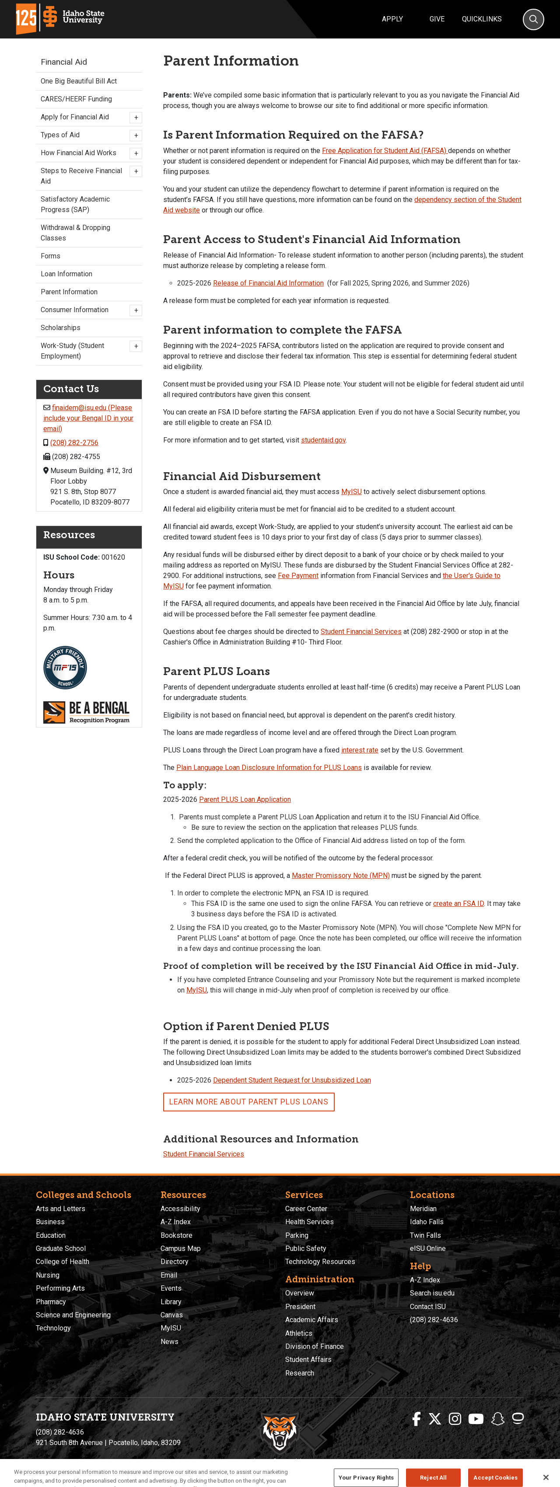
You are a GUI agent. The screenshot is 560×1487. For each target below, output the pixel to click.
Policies (257, 1461)
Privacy (233, 1461)
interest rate (359, 750)
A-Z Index (176, 1222)
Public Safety (305, 1248)
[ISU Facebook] (416, 1419)
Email (169, 1275)
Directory (175, 1261)
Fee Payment (298, 575)
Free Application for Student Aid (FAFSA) (385, 150)
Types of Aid (89, 135)
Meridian (423, 1209)
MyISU (351, 492)
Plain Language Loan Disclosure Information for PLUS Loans (269, 767)
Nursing (48, 1275)
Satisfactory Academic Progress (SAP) (75, 204)
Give (437, 19)
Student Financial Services (361, 631)
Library (171, 1302)
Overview (299, 1293)
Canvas (172, 1315)
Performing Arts (60, 1288)
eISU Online (428, 1248)
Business (50, 1222)
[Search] (533, 19)
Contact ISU (428, 1306)
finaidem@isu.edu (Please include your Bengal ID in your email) (88, 418)
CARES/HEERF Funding (76, 99)
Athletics (298, 1333)
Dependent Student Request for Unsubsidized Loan (292, 1080)
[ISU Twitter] (435, 1419)
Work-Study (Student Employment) (89, 350)
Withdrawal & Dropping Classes (75, 232)
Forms (50, 256)
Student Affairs (308, 1359)
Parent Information (69, 292)
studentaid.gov (323, 440)
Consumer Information (89, 310)
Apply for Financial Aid (89, 117)
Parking (296, 1235)
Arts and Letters (60, 1209)
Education (51, 1235)
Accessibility (180, 1209)
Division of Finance (314, 1346)
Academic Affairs (311, 1320)
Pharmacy (51, 1302)
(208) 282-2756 (74, 443)
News (169, 1341)
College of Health (62, 1261)
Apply (392, 19)
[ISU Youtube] (476, 1419)
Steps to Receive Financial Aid (89, 175)
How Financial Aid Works (89, 153)
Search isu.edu (432, 1293)
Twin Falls (425, 1235)
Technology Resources (320, 1261)
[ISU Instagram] (455, 1419)
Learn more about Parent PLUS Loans (249, 1101)
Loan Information (66, 274)
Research (299, 1373)
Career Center (306, 1209)
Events (171, 1288)
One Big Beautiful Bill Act (79, 81)
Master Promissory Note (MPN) (341, 875)
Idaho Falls (427, 1222)
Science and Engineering (73, 1315)
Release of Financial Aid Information (268, 283)
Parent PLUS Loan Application (245, 799)
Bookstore (176, 1235)
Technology (53, 1328)
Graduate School (61, 1248)
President (300, 1306)
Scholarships (60, 328)
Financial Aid (64, 62)
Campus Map (181, 1248)
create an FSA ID (458, 903)
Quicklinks (482, 19)
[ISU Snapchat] (498, 1419)
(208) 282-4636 (434, 1320)
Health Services (309, 1222)
